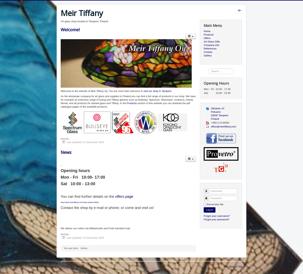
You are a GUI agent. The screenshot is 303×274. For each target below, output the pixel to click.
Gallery (208, 55)
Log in (209, 209)
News (66, 152)
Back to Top (235, 266)
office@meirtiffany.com (223, 126)
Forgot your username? (217, 216)
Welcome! (70, 29)
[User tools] (190, 36)
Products (132, 103)
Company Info (211, 45)
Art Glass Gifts (212, 41)
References (210, 48)
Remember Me (215, 204)
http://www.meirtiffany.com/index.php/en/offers (80, 202)
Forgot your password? (216, 219)
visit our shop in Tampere (157, 91)
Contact (208, 52)
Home (207, 31)
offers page (124, 196)
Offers (207, 38)
